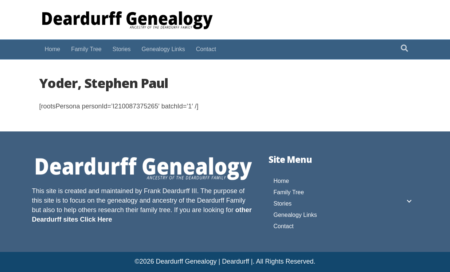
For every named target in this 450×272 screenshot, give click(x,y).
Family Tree (86, 49)
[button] (409, 201)
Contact (206, 49)
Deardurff (210, 200)
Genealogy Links (163, 49)
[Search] (404, 48)
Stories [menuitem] (283, 203)
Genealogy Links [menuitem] (295, 215)
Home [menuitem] (281, 181)
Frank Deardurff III (170, 191)
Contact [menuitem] (284, 226)
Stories (122, 49)
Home (52, 49)
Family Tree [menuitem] (289, 192)
